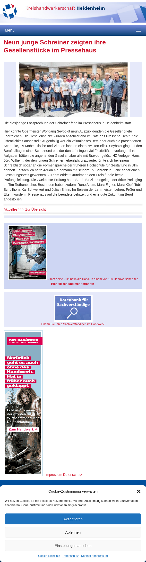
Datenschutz (70, 556)
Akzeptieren (73, 519)
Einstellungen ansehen (73, 546)
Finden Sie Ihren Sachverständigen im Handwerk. (73, 310)
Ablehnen (73, 532)
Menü (10, 30)
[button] (138, 491)
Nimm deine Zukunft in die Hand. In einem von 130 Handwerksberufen (73, 255)
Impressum (53, 475)
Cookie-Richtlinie (49, 556)
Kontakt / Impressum (94, 556)
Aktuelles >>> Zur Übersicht (25, 209)
